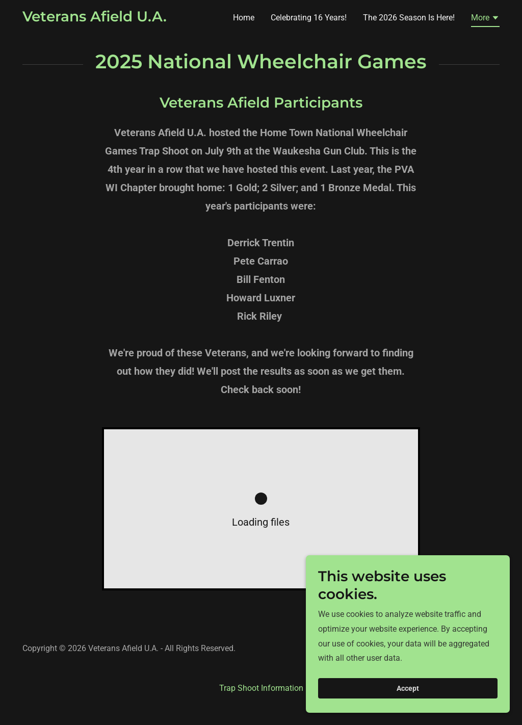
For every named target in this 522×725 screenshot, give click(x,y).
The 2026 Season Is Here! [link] (409, 17)
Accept (408, 688)
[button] (485, 19)
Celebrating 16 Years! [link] (309, 17)
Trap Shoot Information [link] (261, 688)
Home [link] (243, 17)
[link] (94, 18)
